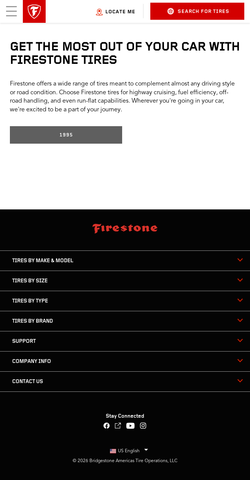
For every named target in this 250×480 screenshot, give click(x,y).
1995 (66, 135)
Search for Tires (198, 11)
